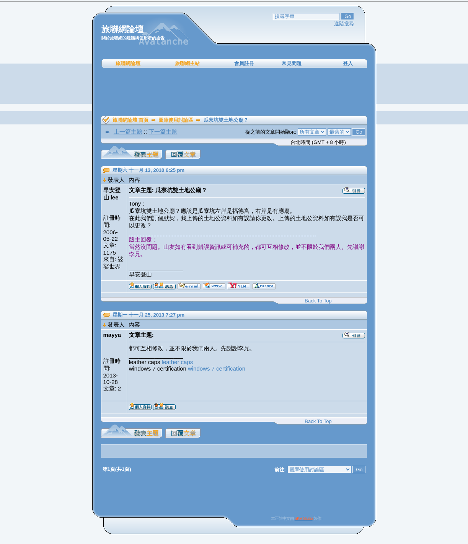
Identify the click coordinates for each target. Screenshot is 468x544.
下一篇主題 (162, 131)
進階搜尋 (344, 23)
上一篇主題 (128, 131)
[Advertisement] (234, 92)
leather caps (177, 362)
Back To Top (318, 301)
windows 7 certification (216, 368)
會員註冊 (244, 63)
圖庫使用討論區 (175, 120)
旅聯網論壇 (128, 63)
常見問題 (292, 63)
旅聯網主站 (187, 63)
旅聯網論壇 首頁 (131, 120)
